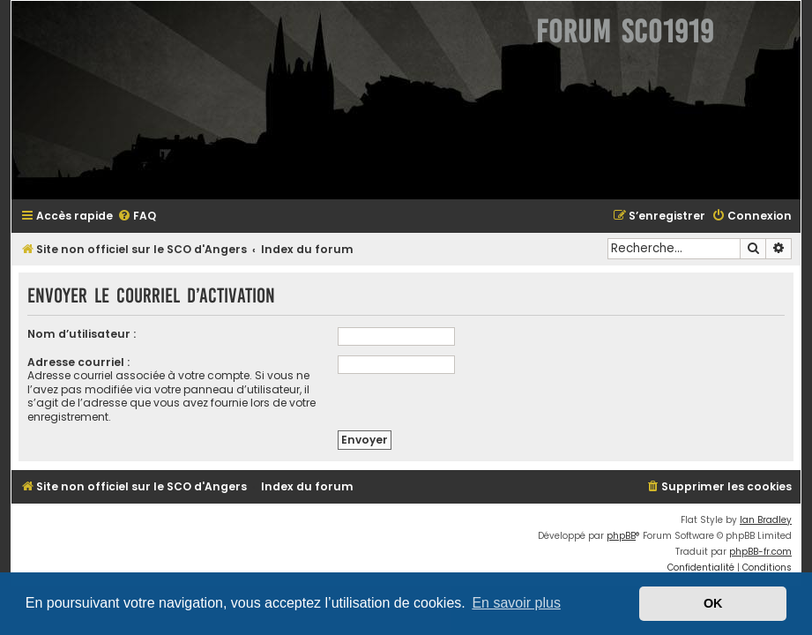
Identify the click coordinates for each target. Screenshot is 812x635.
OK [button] (713, 603)
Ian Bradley (766, 520)
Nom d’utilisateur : (81, 333)
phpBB (621, 535)
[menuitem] (136, 216)
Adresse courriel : (78, 362)
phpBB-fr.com (760, 551)
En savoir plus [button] (516, 602)
